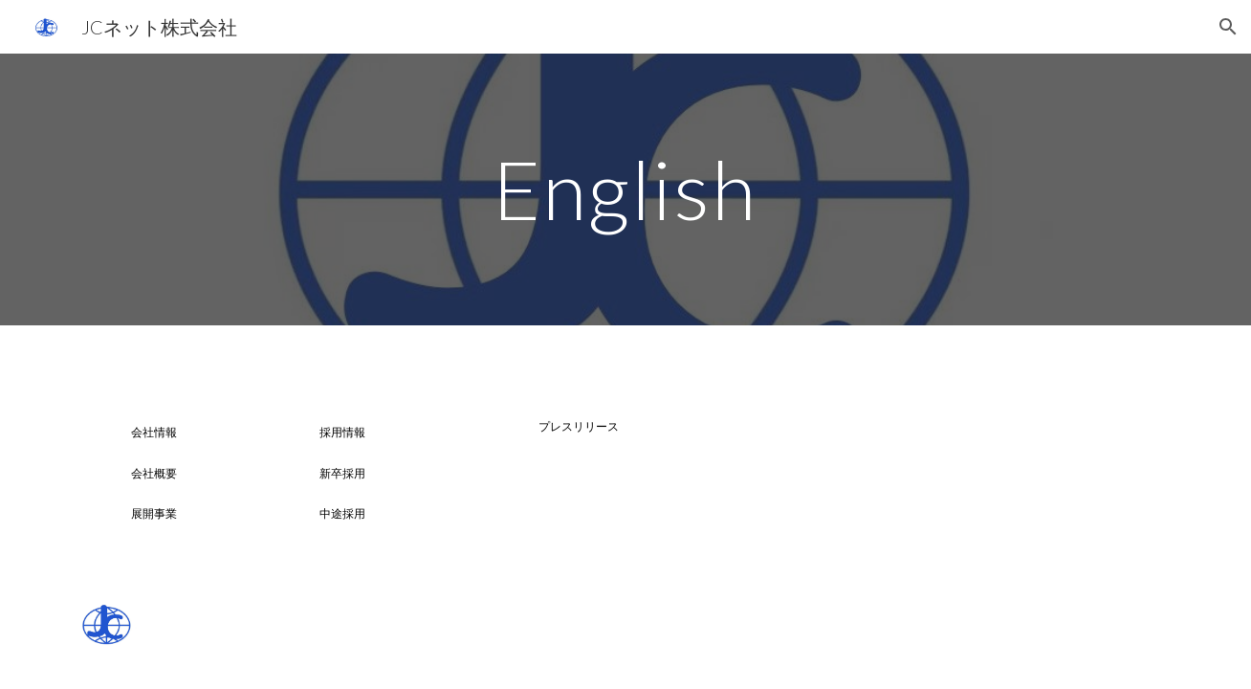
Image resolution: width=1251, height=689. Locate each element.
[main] (625, 189)
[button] (1228, 27)
